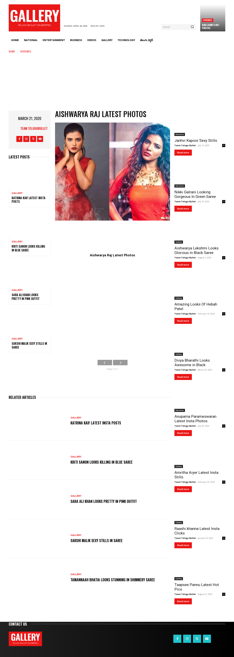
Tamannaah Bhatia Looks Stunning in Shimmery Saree (113, 579)
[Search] (192, 27)
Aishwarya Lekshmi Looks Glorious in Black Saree (196, 250)
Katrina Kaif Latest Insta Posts (28, 200)
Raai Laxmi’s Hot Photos (210, 26)
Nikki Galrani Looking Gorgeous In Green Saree (195, 194)
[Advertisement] (117, 80)
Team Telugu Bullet (185, 145)
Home (12, 51)
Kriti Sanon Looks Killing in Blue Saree (28, 248)
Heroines (207, 20)
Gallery (17, 193)
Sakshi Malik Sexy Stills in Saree (29, 345)
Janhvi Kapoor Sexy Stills (195, 140)
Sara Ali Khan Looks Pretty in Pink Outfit (26, 297)
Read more (183, 152)
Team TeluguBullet (34, 128)
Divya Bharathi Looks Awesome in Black (192, 362)
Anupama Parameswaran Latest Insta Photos (195, 418)
